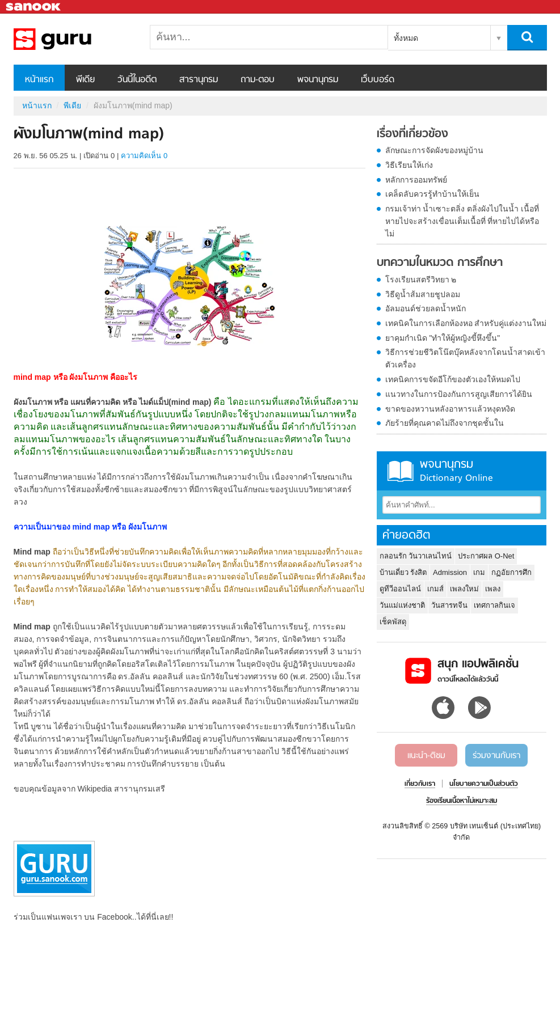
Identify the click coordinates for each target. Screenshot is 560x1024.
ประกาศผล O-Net (486, 556)
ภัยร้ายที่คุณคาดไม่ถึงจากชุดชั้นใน (444, 423)
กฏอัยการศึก (511, 572)
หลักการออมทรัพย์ (416, 179)
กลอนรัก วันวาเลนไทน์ (416, 556)
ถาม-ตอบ (258, 80)
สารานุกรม (198, 80)
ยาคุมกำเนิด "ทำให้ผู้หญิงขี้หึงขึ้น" (442, 337)
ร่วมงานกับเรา (496, 756)
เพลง (492, 589)
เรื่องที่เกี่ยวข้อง (412, 134)
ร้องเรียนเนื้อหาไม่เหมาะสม (461, 801)
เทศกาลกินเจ (494, 605)
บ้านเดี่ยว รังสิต (403, 572)
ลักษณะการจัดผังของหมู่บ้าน (434, 150)
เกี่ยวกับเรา (420, 784)
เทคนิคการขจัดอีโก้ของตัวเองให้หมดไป (452, 379)
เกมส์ (435, 589)
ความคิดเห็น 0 (144, 155)
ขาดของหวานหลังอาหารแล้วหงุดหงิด (450, 408)
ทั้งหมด (406, 38)
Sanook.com (34, 7)
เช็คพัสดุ (393, 621)
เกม (479, 572)
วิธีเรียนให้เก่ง (409, 165)
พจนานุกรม (317, 80)
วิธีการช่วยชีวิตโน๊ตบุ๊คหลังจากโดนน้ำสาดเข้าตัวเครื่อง (465, 358)
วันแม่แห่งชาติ (402, 605)
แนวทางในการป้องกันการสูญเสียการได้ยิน (458, 394)
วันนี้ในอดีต (137, 80)
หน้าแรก (39, 80)
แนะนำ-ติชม (426, 756)
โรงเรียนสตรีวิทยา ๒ (421, 279)
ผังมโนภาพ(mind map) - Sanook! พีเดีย (73, 39)
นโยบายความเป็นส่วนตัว (483, 784)
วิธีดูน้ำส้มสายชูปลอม (422, 294)
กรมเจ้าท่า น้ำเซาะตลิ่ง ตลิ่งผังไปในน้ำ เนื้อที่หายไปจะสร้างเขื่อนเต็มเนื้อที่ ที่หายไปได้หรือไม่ (462, 221)
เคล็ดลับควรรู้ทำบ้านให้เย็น (432, 193)
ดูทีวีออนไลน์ (400, 589)
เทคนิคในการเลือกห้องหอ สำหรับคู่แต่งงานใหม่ (466, 323)
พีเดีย (85, 80)
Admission (450, 572)
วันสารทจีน (449, 605)
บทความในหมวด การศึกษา (440, 263)
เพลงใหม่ (464, 589)
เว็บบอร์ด (377, 80)
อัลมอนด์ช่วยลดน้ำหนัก (425, 308)
